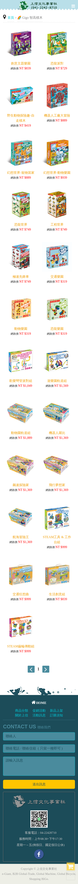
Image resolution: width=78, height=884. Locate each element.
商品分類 (21, 710)
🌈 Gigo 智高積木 (30, 17)
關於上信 (21, 715)
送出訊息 (39, 784)
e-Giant (6, 873)
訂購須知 (56, 715)
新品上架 (56, 710)
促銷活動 (39, 710)
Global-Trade (27, 873)
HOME (39, 703)
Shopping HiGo (38, 879)
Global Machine (46, 873)
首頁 (11, 17)
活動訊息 (39, 715)
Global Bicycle (66, 873)
